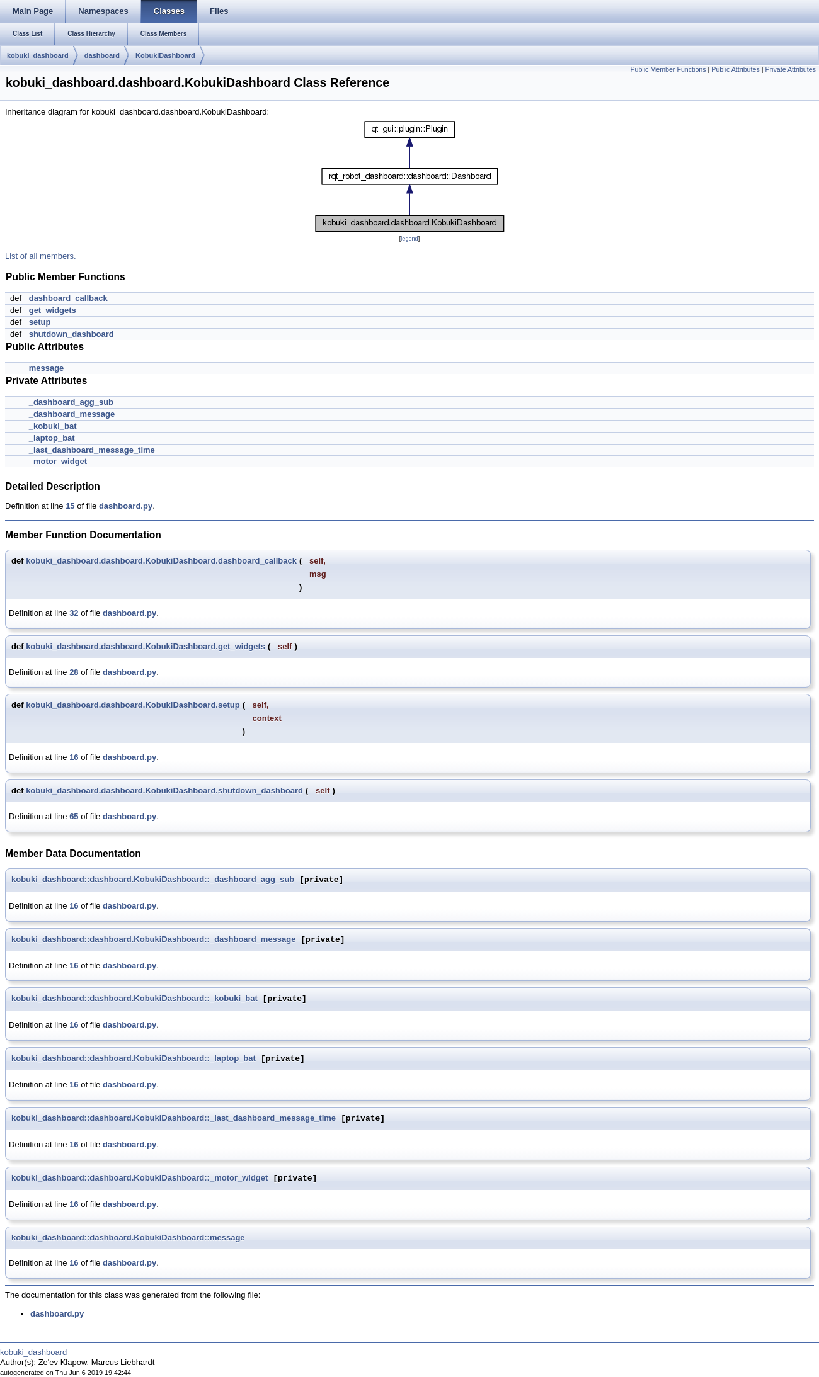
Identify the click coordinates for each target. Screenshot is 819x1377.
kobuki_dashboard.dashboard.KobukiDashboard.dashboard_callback (161, 560)
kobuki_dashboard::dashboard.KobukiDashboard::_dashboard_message (153, 939)
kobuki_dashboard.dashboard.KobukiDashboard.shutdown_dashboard (164, 790)
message (46, 368)
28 (73, 672)
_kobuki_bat (53, 426)
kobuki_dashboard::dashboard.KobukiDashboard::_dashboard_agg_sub (152, 880)
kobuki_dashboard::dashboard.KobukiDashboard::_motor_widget (139, 1178)
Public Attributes (735, 69)
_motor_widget (58, 461)
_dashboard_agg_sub (71, 402)
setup (40, 322)
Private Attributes (790, 69)
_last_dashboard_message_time (92, 450)
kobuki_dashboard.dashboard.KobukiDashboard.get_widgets (145, 646)
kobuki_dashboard (38, 55)
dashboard (102, 55)
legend (409, 238)
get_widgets (52, 310)
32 (73, 613)
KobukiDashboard (165, 55)
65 (73, 816)
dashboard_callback (68, 298)
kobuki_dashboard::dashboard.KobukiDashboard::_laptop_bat (133, 1058)
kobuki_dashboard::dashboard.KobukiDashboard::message (128, 1237)
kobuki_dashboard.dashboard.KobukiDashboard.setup (133, 705)
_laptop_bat (52, 438)
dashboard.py (125, 506)
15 (70, 506)
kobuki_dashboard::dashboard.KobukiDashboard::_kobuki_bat (134, 999)
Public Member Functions (668, 69)
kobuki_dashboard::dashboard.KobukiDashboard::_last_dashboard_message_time (173, 1118)
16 (73, 757)
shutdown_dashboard (71, 334)
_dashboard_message (72, 414)
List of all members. (40, 256)
